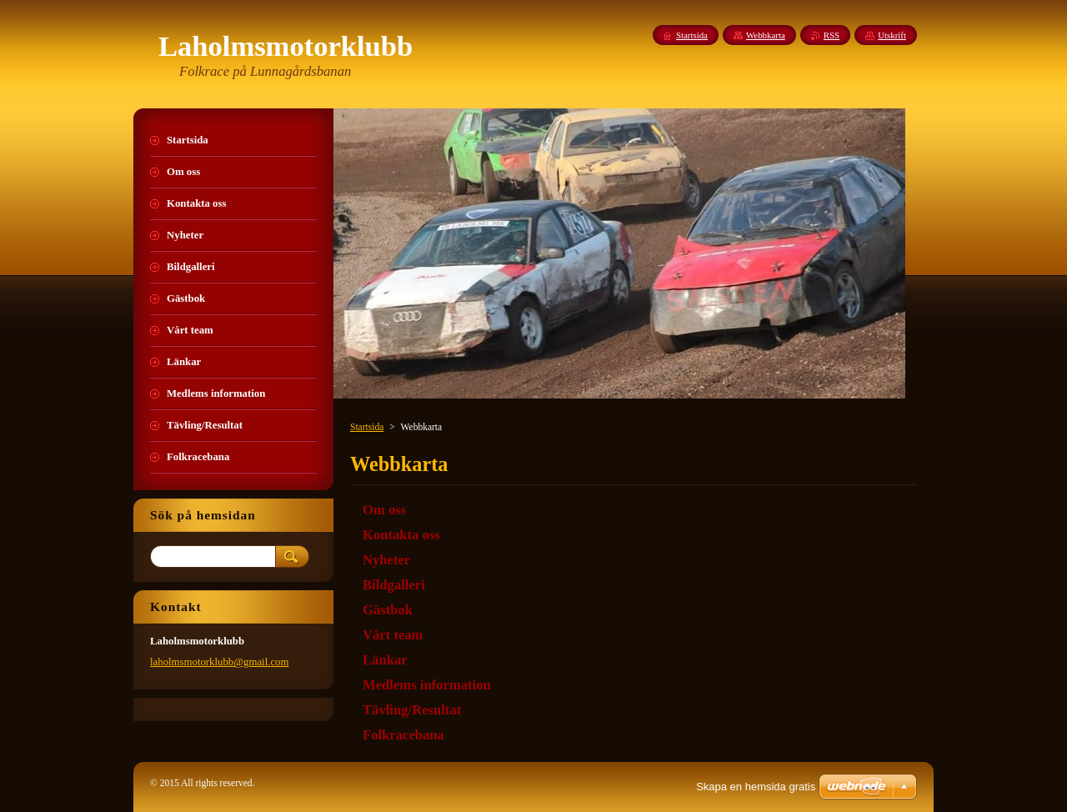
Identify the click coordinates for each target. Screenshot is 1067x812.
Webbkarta (765, 35)
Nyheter (386, 560)
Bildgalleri (394, 585)
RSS (831, 35)
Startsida (366, 427)
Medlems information (427, 685)
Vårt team (393, 635)
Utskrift (892, 35)
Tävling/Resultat (412, 710)
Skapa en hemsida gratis (755, 786)
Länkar (385, 660)
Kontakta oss (401, 535)
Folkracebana (403, 735)
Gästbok (388, 610)
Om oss (384, 510)
